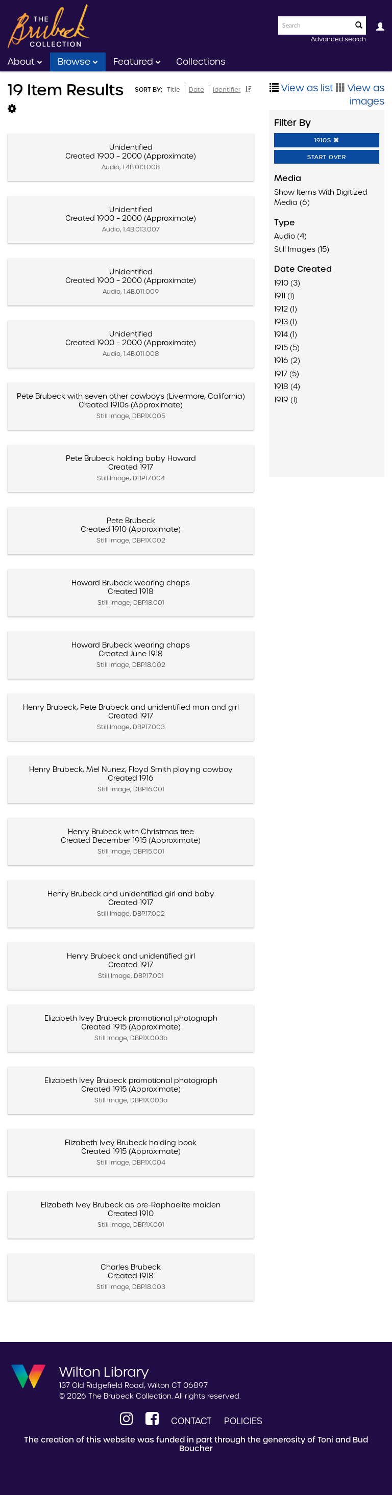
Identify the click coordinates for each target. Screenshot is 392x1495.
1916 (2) (287, 360)
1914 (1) (285, 334)
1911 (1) (284, 295)
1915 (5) (287, 347)
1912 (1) (285, 309)
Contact (191, 1421)
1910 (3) (287, 283)
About (25, 61)
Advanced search (338, 39)
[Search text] (314, 25)
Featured (137, 61)
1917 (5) (286, 373)
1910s (326, 140)
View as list (301, 88)
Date (196, 89)
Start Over (326, 157)
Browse (78, 61)
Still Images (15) (301, 249)
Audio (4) (290, 236)
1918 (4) (287, 386)
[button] (248, 89)
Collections (201, 61)
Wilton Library (104, 1371)
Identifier (226, 89)
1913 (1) (285, 321)
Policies (243, 1421)
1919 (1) (286, 399)
